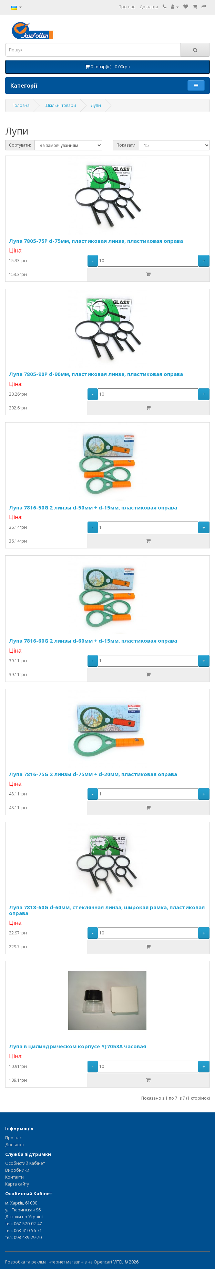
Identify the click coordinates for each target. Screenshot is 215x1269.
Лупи (96, 105)
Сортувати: (20, 145)
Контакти (14, 1177)
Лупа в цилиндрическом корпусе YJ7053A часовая (77, 1046)
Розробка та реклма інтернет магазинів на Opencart (58, 1262)
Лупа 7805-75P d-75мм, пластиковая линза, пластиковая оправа (96, 240)
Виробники (17, 1170)
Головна (21, 105)
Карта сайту (17, 1184)
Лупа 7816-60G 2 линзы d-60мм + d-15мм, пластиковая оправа (93, 640)
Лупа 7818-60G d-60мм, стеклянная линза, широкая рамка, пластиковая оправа (107, 910)
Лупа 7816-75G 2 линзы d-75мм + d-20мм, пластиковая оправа (93, 774)
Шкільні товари (60, 105)
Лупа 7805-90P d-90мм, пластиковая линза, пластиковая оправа (96, 373)
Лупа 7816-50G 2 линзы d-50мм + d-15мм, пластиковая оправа (93, 507)
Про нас (127, 7)
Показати (125, 145)
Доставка (149, 7)
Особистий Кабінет (25, 1163)
